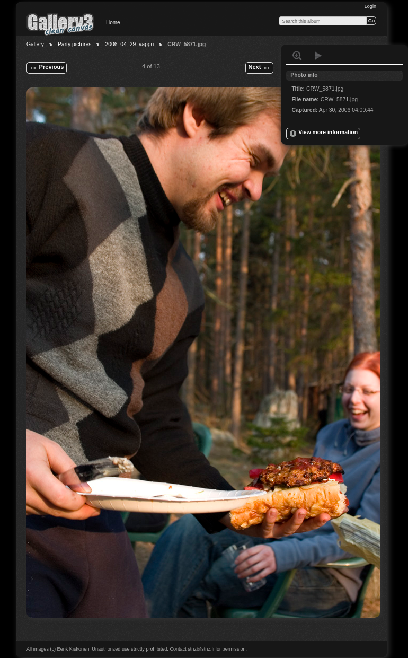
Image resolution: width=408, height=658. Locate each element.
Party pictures (75, 44)
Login (370, 6)
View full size (297, 56)
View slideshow (318, 56)
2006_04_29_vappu (129, 44)
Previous (46, 68)
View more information (323, 133)
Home (113, 22)
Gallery (35, 44)
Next (259, 68)
